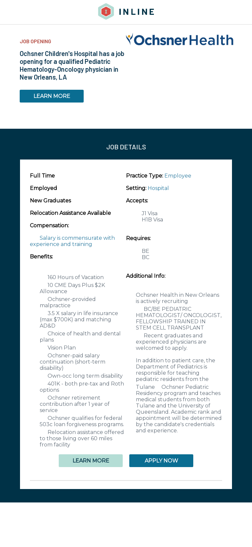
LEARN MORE (51, 96)
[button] (126, 480)
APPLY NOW (161, 461)
